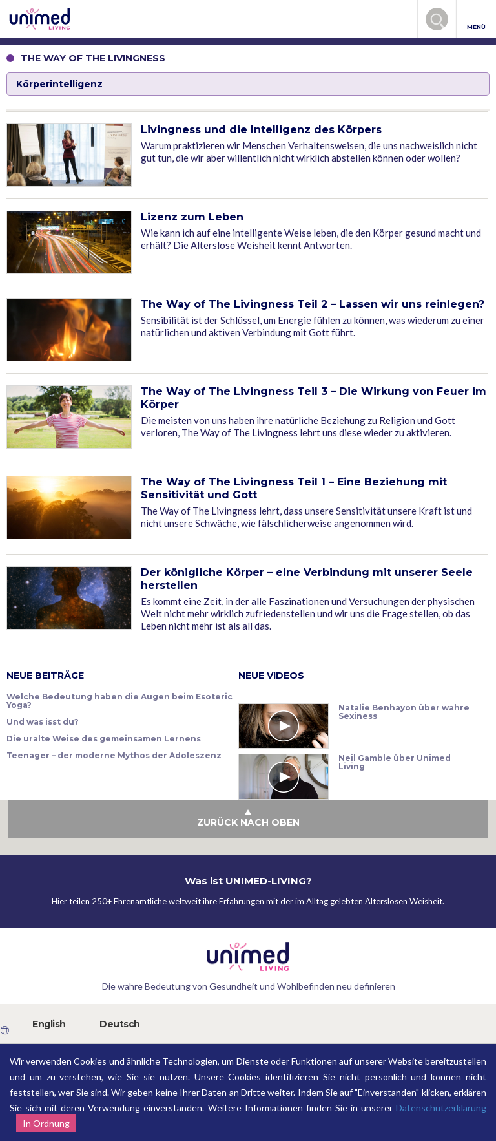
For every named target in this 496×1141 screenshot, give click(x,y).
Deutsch (119, 1024)
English (49, 1024)
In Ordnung (46, 1123)
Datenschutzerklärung (441, 1107)
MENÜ (476, 19)
